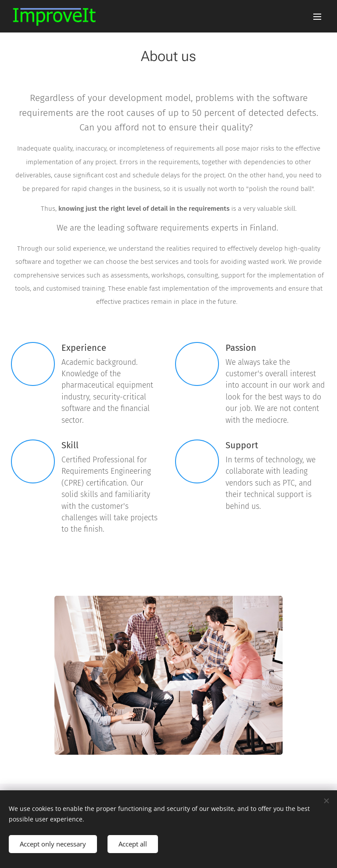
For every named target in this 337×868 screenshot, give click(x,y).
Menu (317, 16)
